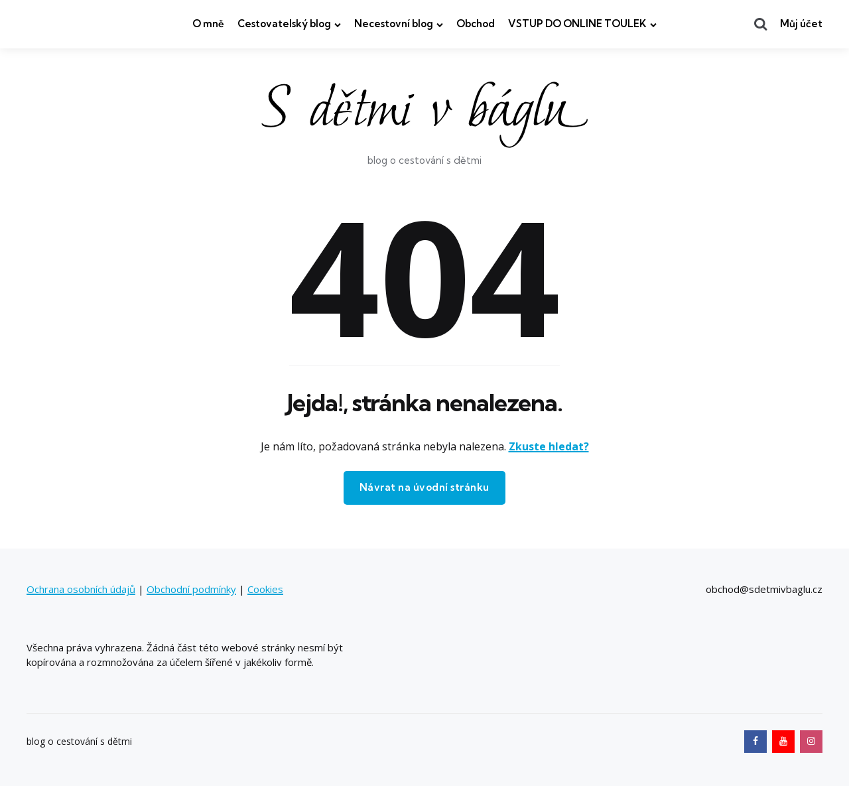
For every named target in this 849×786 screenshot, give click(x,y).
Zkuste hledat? (549, 446)
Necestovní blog (393, 23)
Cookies (265, 589)
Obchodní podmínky (191, 589)
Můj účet (801, 23)
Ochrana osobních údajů (81, 589)
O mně (208, 23)
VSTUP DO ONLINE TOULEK (577, 23)
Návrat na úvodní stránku (424, 487)
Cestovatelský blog (284, 23)
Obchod (475, 23)
